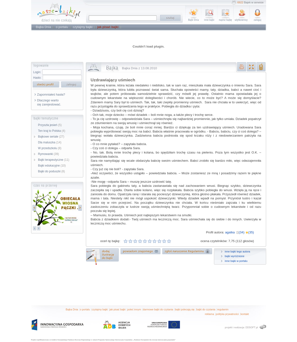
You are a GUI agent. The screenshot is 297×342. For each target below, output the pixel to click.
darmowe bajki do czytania (158, 309)
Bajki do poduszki (51, 171)
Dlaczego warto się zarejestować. (49, 102)
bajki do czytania (205, 309)
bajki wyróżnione (234, 256)
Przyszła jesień (50, 125)
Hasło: (37, 77)
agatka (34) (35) (239, 232)
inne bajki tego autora (237, 251)
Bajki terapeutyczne (53, 159)
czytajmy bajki (100, 309)
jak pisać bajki (117, 309)
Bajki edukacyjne (52, 165)
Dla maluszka (50, 142)
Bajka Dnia (72, 309)
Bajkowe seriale (51, 136)
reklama (209, 314)
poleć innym (134, 309)
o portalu (85, 309)
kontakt (245, 314)
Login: (37, 72)
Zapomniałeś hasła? (51, 94)
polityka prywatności (227, 314)
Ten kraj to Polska (51, 131)
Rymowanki (48, 154)
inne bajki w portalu (236, 260)
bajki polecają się (184, 309)
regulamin (222, 309)
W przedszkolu (50, 148)
